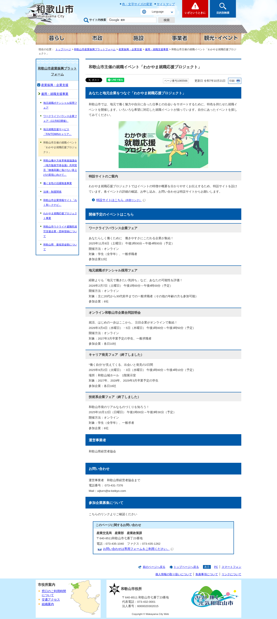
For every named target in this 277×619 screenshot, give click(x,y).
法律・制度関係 (52, 191)
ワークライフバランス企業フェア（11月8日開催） (60, 118)
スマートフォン (231, 567)
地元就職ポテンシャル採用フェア (60, 105)
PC (216, 567)
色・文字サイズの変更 (137, 4)
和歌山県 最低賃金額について (60, 247)
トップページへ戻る (186, 567)
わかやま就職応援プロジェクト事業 (60, 216)
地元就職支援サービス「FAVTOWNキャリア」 (57, 132)
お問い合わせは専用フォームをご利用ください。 (138, 549)
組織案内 (48, 604)
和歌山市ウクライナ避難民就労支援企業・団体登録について (60, 231)
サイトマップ (166, 4)
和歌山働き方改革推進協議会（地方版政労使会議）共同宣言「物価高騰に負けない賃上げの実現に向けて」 (60, 167)
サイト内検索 (97, 19)
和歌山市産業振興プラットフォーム (95, 49)
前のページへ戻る (154, 567)
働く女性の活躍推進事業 (57, 183)
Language (158, 11)
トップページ (63, 49)
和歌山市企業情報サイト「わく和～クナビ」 (60, 202)
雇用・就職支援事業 (156, 49)
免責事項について (206, 574)
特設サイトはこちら (120, 200)
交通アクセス (51, 599)
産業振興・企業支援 (130, 49)
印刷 (232, 80)
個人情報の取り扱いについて (173, 574)
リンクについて (231, 574)
